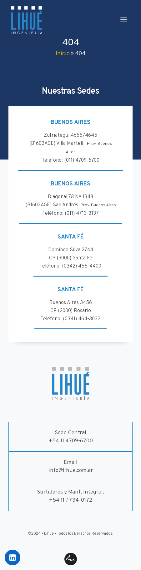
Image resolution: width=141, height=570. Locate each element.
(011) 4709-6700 (81, 160)
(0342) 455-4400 (81, 266)
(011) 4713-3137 (82, 213)
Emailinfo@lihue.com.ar (70, 466)
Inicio (63, 53)
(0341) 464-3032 (81, 319)
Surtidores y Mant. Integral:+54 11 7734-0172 (70, 496)
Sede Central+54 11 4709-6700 (70, 437)
